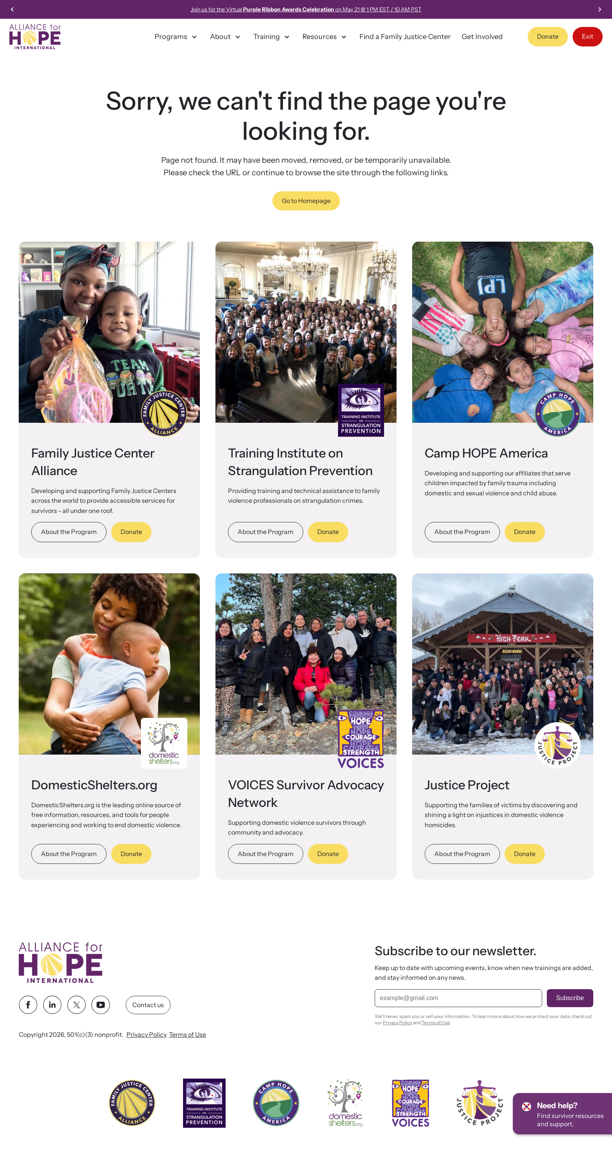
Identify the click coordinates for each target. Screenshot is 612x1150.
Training (272, 36)
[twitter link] (76, 1004)
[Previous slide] (12, 9)
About (226, 36)
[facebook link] (28, 1004)
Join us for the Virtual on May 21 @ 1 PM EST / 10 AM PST (306, 9)
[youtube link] (100, 1004)
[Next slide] (599, 9)
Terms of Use (187, 1034)
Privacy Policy (146, 1034)
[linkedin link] (52, 1004)
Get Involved (482, 36)
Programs (177, 36)
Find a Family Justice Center (405, 36)
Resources (325, 36)
